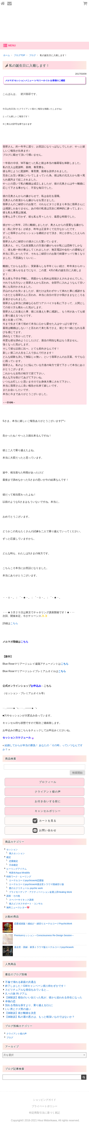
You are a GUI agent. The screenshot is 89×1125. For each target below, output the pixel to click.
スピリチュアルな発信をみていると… (27, 989)
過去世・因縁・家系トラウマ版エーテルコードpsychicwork (44, 947)
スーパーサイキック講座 (21, 899)
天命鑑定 (13, 865)
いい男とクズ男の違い (18, 1009)
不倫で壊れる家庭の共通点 (20, 982)
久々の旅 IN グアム (16, 993)
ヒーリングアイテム (16, 869)
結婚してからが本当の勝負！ (21, 745)
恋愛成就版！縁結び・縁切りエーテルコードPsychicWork (43, 923)
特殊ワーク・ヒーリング (18, 876)
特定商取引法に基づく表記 (44, 1112)
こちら (14, 623)
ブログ (9, 1037)
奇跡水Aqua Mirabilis (19, 872)
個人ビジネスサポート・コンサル (26, 903)
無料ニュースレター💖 (17, 907)
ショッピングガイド (44, 1099)
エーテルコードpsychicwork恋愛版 (26, 880)
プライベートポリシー (44, 1106)
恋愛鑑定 (13, 861)
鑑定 (8, 857)
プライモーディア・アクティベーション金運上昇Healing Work (40, 892)
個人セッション (17, 853)
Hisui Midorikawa (47, 1120)
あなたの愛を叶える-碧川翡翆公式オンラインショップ (44, 24)
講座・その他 (13, 896)
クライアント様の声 (16, 1033)
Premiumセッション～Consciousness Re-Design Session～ (44, 935)
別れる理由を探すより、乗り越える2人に (29, 1005)
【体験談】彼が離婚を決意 (20, 1013)
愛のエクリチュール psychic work (26, 888)
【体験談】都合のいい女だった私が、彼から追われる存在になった (43, 997)
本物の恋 (10, 1001)
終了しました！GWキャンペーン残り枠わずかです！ (35, 985)
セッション (12, 849)
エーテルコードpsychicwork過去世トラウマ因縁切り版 (36, 884)
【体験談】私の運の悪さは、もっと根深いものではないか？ (40, 1016)
